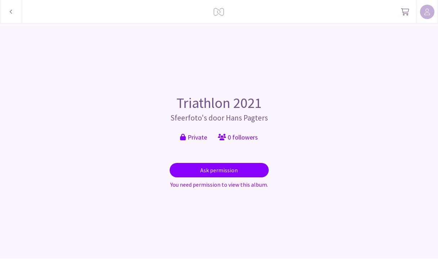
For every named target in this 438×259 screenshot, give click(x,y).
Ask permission (219, 170)
